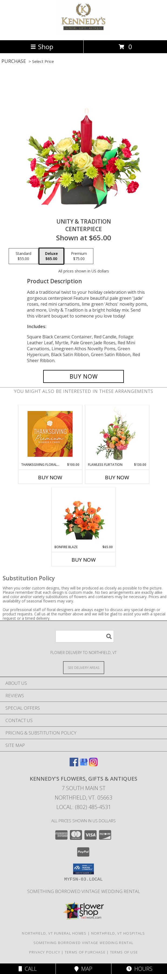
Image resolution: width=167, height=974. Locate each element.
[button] (83, 869)
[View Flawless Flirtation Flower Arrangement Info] (116, 433)
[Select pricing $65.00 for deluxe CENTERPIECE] (51, 256)
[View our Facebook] (74, 764)
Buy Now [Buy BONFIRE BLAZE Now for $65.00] (83, 559)
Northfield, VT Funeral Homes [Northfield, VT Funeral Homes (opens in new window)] (54, 933)
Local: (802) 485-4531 (83, 807)
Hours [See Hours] (139, 968)
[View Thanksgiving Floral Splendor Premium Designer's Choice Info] (50, 433)
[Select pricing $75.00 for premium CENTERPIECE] (79, 256)
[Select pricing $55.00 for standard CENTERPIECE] (23, 256)
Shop (41, 46)
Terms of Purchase (85, 952)
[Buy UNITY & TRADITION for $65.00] (83, 376)
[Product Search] (85, 636)
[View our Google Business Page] (83, 764)
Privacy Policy (44, 952)
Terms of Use (124, 952)
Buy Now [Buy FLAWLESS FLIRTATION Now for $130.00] (117, 477)
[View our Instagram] (93, 764)
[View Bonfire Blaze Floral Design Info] (83, 516)
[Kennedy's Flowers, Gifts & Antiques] (83, 32)
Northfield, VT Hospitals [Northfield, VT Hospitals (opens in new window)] (118, 933)
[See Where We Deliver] (83, 667)
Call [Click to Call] (28, 968)
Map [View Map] (83, 968)
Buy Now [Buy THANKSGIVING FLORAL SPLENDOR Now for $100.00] (50, 477)
